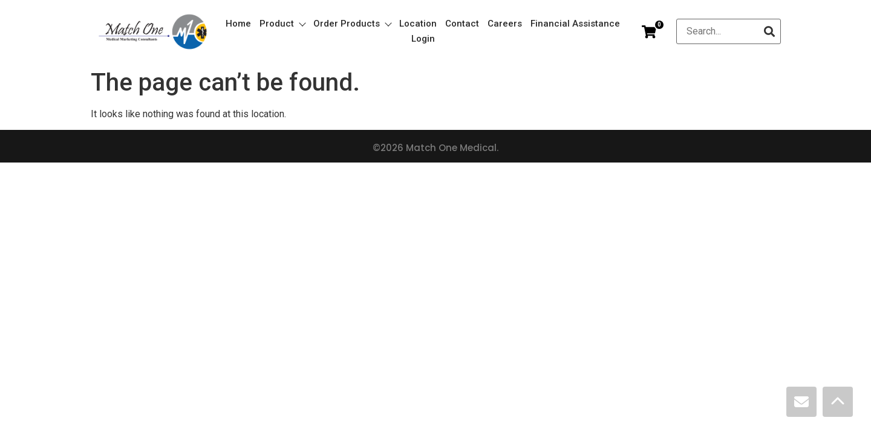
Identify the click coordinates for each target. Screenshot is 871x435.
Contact (462, 23)
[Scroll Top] (838, 402)
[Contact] (801, 402)
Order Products (352, 23)
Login (423, 39)
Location (418, 23)
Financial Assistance (575, 23)
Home (238, 23)
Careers (505, 23)
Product (282, 23)
